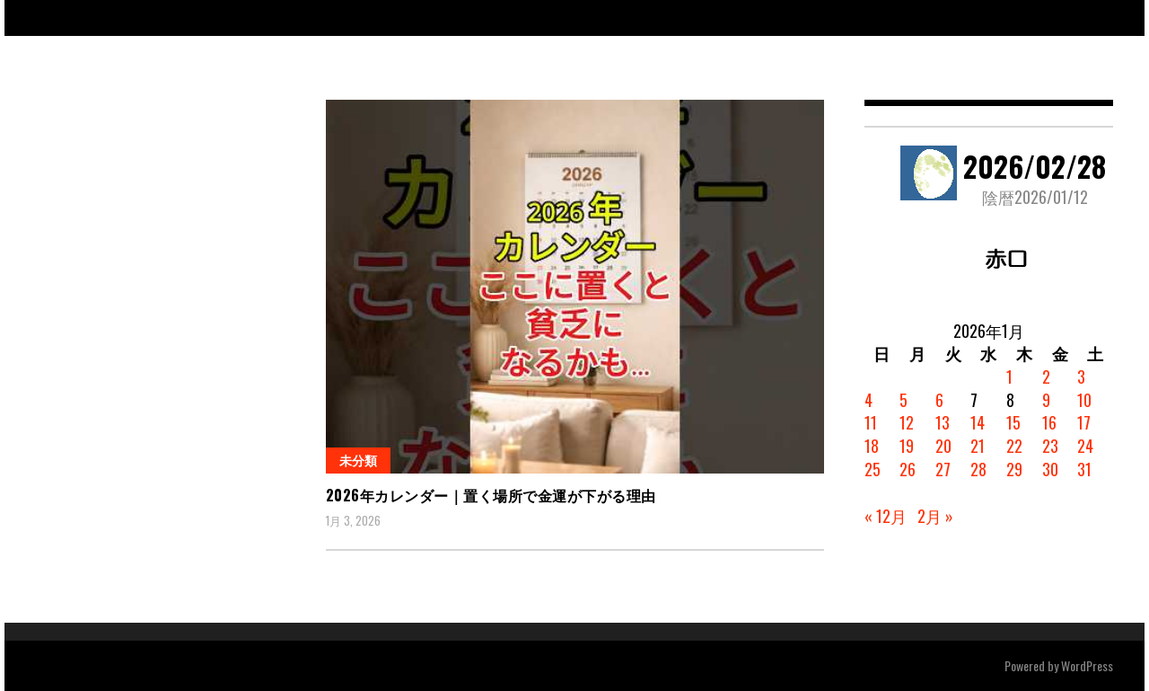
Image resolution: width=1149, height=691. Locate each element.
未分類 (358, 459)
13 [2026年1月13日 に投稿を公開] (942, 422)
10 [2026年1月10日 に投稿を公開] (1084, 400)
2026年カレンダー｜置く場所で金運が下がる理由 (491, 495)
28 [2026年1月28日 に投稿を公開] (978, 469)
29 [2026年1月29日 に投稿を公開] (1014, 469)
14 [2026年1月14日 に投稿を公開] (977, 422)
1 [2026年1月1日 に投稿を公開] (1009, 376)
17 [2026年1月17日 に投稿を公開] (1084, 422)
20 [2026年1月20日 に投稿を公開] (943, 445)
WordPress (1087, 665)
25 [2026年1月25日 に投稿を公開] (872, 469)
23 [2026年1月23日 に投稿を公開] (1050, 445)
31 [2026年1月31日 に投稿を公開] (1084, 469)
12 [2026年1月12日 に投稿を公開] (906, 422)
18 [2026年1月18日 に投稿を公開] (871, 445)
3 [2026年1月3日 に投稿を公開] (1081, 376)
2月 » (935, 515)
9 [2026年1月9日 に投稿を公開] (1046, 400)
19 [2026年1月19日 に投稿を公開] (906, 445)
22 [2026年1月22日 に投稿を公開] (1014, 445)
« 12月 (885, 515)
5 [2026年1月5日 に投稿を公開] (903, 400)
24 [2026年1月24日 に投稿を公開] (1085, 445)
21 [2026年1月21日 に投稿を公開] (977, 445)
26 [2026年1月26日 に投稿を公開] (907, 469)
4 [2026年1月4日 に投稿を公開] (868, 400)
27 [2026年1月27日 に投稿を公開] (943, 469)
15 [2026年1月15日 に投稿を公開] (1013, 422)
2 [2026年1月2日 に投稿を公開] (1046, 376)
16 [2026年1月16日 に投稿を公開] (1049, 422)
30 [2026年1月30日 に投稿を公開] (1050, 469)
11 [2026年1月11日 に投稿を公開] (870, 422)
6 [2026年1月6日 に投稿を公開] (939, 400)
